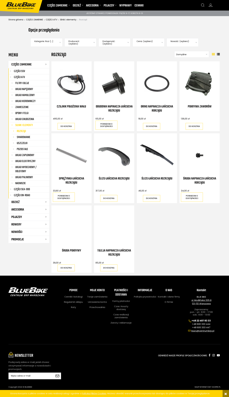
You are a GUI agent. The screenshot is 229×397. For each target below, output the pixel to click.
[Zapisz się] (57, 376)
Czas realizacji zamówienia (121, 316)
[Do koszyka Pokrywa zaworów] (194, 126)
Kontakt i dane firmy (169, 296)
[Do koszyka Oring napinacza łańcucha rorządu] (151, 126)
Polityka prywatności (145, 296)
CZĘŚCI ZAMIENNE (21, 64)
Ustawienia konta (97, 302)
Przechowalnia (97, 307)
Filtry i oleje (22, 83)
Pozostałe (22, 149)
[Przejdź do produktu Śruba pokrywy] (71, 227)
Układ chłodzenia (24, 119)
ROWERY (16, 224)
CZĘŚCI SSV (19, 71)
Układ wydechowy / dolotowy (26, 169)
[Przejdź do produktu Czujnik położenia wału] (71, 83)
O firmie (169, 302)
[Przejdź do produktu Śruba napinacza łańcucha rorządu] (199, 155)
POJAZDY (16, 217)
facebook (209, 355)
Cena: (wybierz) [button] (145, 41)
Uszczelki (22, 143)
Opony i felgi (21, 113)
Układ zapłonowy (24, 155)
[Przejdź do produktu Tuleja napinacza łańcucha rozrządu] (114, 227)
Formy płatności (121, 301)
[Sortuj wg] (191, 54)
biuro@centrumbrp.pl (202, 330)
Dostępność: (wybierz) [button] (109, 42)
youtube (218, 355)
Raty (73, 307)
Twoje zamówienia (97, 296)
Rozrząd (21, 131)
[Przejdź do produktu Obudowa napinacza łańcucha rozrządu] (114, 83)
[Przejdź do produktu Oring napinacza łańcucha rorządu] (157, 83)
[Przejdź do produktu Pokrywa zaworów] (199, 83)
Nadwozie (20, 183)
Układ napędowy (24, 89)
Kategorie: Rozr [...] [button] (43, 41)
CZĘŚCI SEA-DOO (22, 189)
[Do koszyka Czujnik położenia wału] (66, 126)
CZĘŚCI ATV (19, 77)
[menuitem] (58, 6)
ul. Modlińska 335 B (201, 300)
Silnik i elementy (24, 125)
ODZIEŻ (15, 202)
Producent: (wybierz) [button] (74, 42)
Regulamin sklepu (73, 302)
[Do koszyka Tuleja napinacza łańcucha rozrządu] (108, 268)
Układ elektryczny (25, 161)
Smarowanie (23, 137)
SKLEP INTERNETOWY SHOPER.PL (208, 387)
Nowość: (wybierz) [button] (180, 41)
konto (211, 5)
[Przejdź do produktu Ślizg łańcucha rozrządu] (114, 155)
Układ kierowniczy (25, 101)
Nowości (16, 232)
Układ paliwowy (24, 177)
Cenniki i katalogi (73, 296)
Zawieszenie (22, 107)
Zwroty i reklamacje (121, 322)
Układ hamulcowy (25, 95)
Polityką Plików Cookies (94, 393)
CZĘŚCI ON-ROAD (22, 195)
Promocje (17, 239)
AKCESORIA (17, 209)
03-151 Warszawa (201, 303)
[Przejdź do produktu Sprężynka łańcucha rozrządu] (71, 155)
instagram (213, 355)
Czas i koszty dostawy (121, 308)
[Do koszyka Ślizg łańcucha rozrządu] (108, 198)
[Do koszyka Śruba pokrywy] (66, 268)
